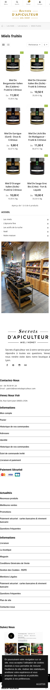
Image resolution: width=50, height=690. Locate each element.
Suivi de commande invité (12, 453)
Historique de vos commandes (14, 426)
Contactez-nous (7, 607)
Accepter (40, 684)
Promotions (5, 512)
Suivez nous (7, 627)
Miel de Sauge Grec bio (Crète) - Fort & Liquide (37, 186)
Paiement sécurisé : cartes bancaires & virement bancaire (23, 520)
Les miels (7, 219)
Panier (3, 420)
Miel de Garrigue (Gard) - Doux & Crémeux (12, 136)
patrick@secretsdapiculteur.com (21, 388)
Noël (5, 231)
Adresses (4, 433)
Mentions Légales (8, 576)
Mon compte (39, 2)
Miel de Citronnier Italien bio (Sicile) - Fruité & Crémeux (37, 83)
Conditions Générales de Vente (15, 563)
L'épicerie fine (9, 223)
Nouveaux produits (9, 498)
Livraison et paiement (10, 460)
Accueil (5, 212)
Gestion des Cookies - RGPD (13, 570)
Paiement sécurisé (11, 469)
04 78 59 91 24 (10, 385)
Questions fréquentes (10, 528)
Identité (3, 440)
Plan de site (5, 600)
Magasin (4, 556)
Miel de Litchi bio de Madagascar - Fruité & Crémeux (37, 136)
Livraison (4, 543)
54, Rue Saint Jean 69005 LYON (13, 400)
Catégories (5, 2)
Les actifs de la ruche (12, 227)
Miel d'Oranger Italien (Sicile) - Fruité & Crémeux (13, 186)
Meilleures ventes (8, 505)
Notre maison (9, 235)
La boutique (5, 550)
